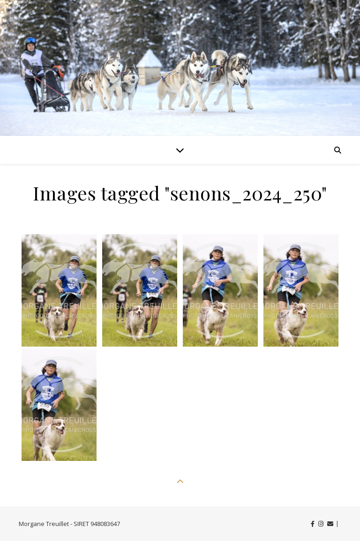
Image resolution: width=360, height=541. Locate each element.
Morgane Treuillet (44, 523)
